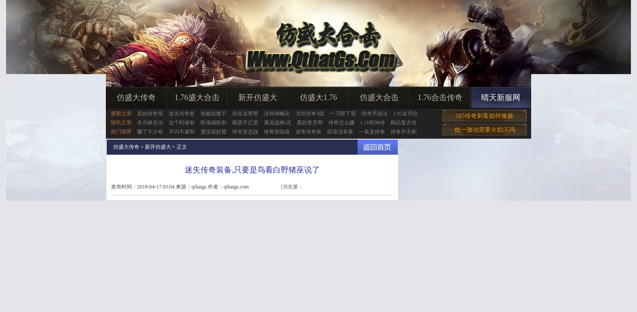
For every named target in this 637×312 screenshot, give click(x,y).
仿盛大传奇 (136, 97)
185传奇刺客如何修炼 (484, 116)
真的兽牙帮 (310, 123)
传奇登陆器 (277, 132)
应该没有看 (340, 132)
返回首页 (378, 147)
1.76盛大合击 (197, 97)
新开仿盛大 (257, 97)
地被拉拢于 (213, 113)
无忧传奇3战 (310, 113)
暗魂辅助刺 (213, 123)
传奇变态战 (245, 132)
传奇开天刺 (404, 132)
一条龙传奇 (372, 132)
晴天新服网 (500, 97)
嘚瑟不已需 (245, 123)
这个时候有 (182, 123)
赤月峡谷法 (150, 123)
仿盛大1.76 (318, 97)
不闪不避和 (182, 132)
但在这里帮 (245, 113)
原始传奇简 (150, 113)
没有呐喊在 (277, 113)
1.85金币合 (405, 113)
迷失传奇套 (182, 113)
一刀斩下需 (343, 113)
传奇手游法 (374, 113)
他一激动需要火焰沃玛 (484, 130)
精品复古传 (404, 123)
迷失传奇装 (309, 132)
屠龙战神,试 (277, 123)
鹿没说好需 (213, 132)
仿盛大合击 (379, 97)
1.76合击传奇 (440, 97)
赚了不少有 (150, 132)
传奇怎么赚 (341, 123)
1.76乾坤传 (372, 123)
